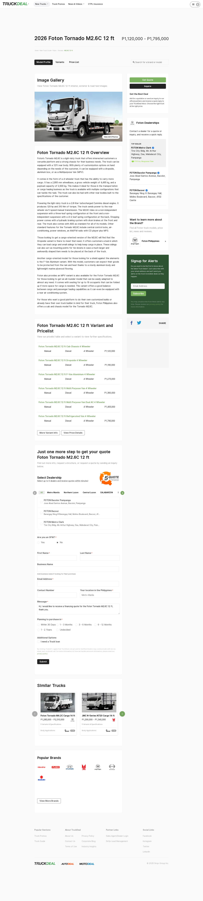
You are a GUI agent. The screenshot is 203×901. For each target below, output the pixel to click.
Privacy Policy (88, 832)
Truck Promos (60, 4)
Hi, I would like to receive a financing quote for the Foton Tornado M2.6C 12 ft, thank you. (78, 607)
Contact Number (45, 589)
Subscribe (138, 293)
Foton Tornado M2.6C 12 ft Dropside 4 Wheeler (63, 360)
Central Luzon (89, 492)
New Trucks (43, 4)
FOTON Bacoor (139, 190)
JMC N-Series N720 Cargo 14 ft (98, 713)
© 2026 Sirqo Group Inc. (158, 860)
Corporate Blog (89, 837)
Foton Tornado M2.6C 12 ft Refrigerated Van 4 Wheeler (67, 416)
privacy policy (42, 651)
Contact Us (70, 837)
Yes (43, 542)
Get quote (147, 80)
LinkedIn (146, 848)
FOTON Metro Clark (142, 147)
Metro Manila (53, 492)
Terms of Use (71, 843)
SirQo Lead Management (117, 837)
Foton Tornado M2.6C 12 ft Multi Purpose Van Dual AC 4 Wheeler (72, 402)
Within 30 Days (48, 622)
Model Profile (44, 62)
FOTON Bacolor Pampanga (145, 172)
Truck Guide (39, 837)
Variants (59, 62)
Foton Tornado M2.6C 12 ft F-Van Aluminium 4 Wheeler (67, 374)
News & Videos (79, 4)
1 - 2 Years (46, 627)
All (41, 492)
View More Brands (49, 797)
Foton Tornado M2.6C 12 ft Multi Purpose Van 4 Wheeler (68, 388)
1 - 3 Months (66, 622)
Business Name (45, 564)
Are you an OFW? (46, 537)
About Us (69, 832)
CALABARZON (106, 492)
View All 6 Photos (111, 137)
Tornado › (61, 50)
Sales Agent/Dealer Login (117, 832)
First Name (42, 553)
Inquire (147, 86)
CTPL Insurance (99, 4)
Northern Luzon (71, 492)
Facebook (147, 832)
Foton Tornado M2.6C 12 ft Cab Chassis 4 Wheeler (64, 346)
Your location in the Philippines (96, 589)
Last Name (85, 553)
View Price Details (73, 433)
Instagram (147, 837)
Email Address (44, 578)
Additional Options (46, 635)
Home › (37, 50)
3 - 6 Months (85, 622)
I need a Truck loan (48, 639)
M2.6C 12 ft (68, 50)
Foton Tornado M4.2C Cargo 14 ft (58, 713)
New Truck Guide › (46, 50)
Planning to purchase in (49, 617)
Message (42, 600)
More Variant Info (48, 433)
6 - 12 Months (105, 622)
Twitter (146, 843)
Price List (74, 62)
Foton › (55, 50)
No (61, 542)
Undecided (65, 627)
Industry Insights (89, 843)
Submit (43, 659)
